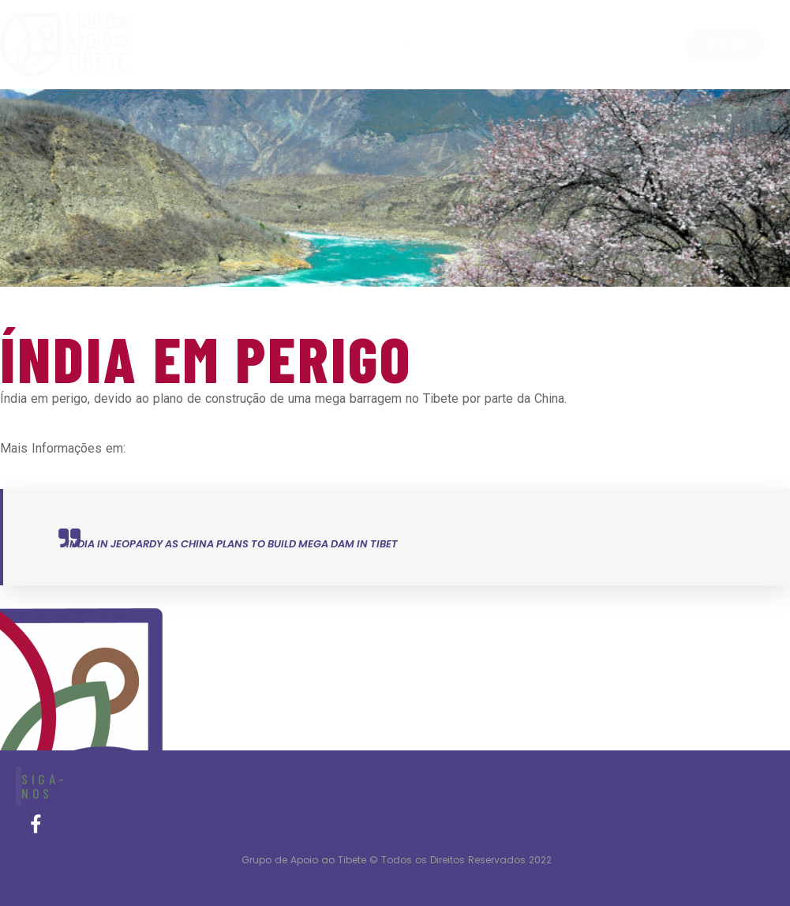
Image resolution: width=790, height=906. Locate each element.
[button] (725, 44)
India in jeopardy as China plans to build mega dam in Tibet (232, 543)
